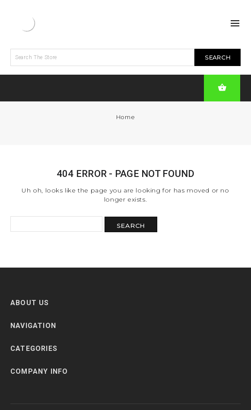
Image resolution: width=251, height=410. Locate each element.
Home (125, 117)
